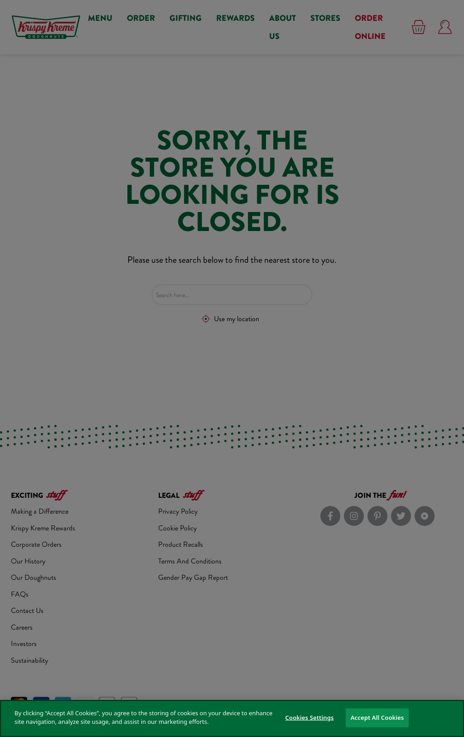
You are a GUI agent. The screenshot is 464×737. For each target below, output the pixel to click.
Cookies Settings (309, 717)
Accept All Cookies (377, 717)
